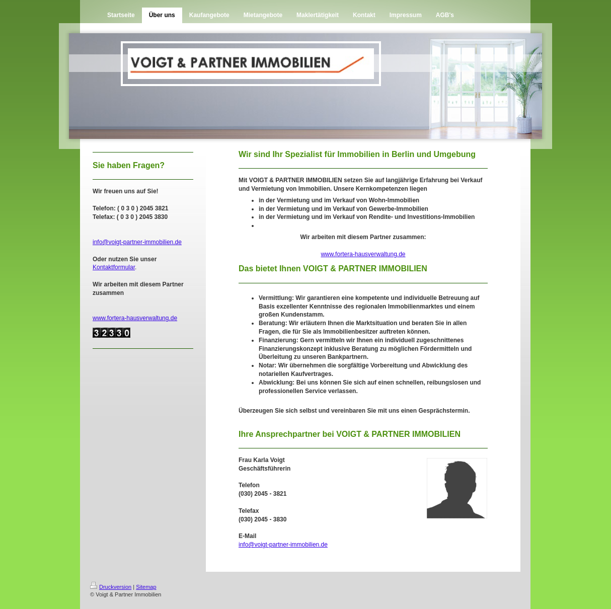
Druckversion (110, 587)
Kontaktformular (114, 267)
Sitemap (146, 587)
